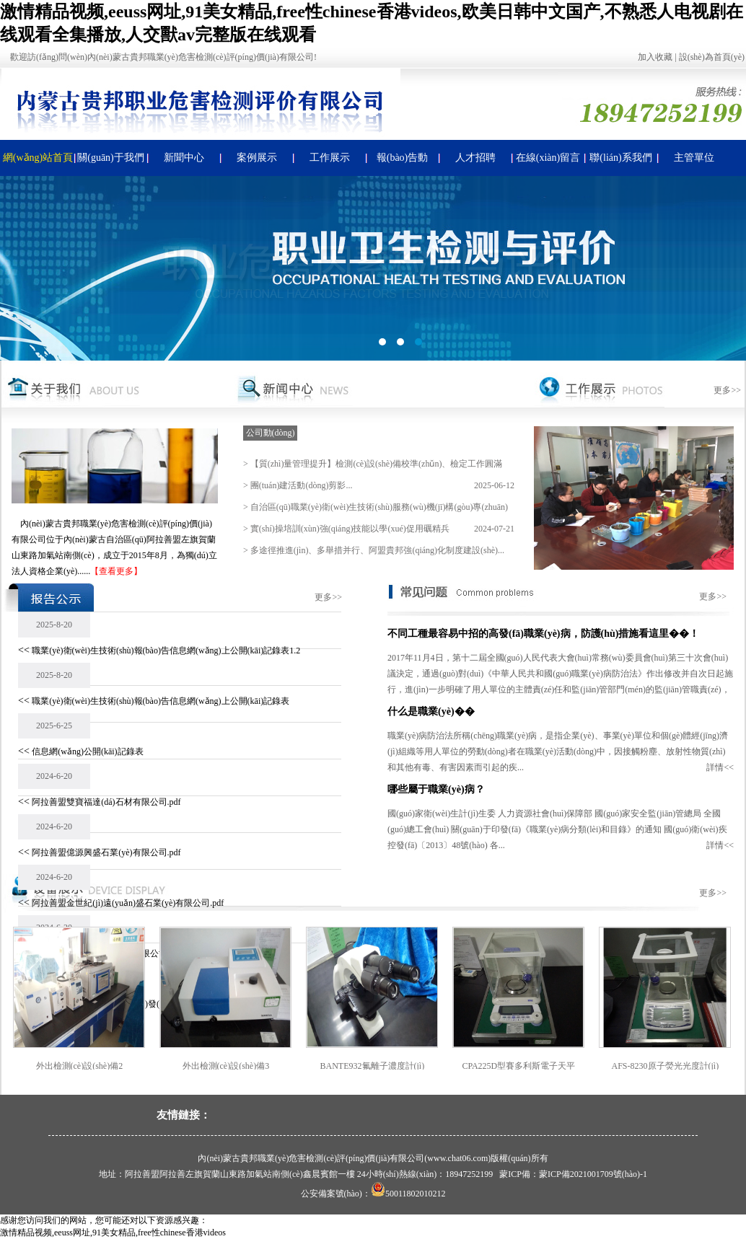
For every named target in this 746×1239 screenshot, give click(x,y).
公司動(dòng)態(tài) (270, 434)
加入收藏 (655, 57)
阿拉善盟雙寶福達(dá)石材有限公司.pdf (106, 802)
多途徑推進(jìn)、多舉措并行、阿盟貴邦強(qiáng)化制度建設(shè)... (377, 550)
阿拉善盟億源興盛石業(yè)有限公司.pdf (106, 852)
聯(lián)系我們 (620, 157)
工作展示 (330, 157)
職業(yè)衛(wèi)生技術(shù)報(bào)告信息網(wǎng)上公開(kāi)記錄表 (160, 701)
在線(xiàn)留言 (548, 157)
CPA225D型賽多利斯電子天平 (521, 1066)
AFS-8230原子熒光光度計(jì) (667, 1066)
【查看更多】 (116, 571)
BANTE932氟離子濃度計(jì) (374, 1066)
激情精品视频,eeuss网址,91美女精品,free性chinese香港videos (113, 1232)
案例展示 (257, 157)
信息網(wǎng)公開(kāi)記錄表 (87, 751)
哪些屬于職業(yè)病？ (436, 789)
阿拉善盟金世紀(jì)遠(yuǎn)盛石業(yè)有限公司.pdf (128, 903)
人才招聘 (475, 157)
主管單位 (694, 157)
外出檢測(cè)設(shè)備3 (228, 1066)
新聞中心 (184, 157)
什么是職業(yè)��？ (431, 711)
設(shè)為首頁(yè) (712, 57)
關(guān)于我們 (110, 157)
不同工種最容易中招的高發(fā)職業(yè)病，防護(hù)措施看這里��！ (543, 633)
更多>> (727, 390)
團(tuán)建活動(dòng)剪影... (301, 485)
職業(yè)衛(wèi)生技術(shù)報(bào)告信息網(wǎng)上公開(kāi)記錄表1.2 (166, 650)
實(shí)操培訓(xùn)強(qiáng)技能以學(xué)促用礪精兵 (349, 529)
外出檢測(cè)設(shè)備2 (82, 1066)
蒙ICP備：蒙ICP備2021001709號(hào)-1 (573, 1174)
